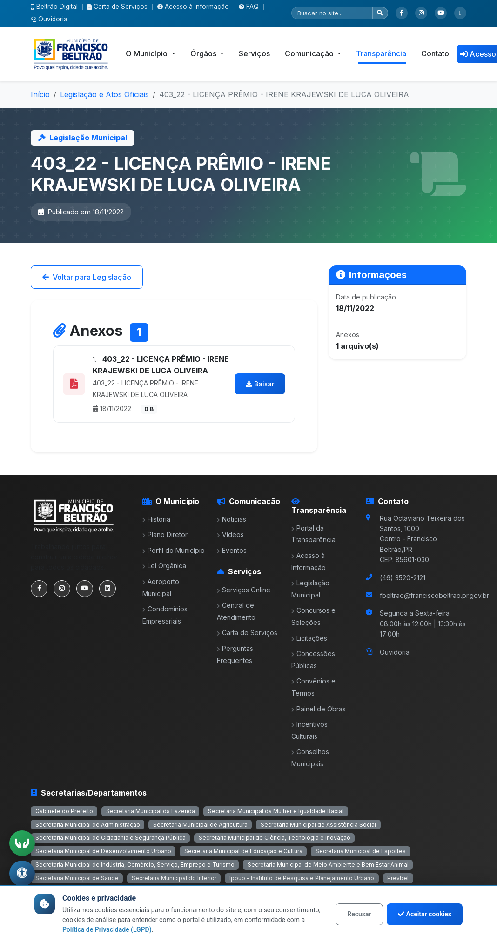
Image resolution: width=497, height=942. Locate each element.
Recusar (359, 914)
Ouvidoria (49, 19)
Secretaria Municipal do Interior (174, 878)
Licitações (309, 638)
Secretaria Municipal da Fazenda (150, 811)
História (156, 519)
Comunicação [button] (310, 53)
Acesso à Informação (193, 6)
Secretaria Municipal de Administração (87, 824)
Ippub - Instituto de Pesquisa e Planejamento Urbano (301, 878)
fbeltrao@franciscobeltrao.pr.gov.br (434, 595)
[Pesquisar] (332, 13)
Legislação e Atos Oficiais (104, 94)
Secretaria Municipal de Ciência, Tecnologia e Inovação (274, 837)
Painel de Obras (318, 709)
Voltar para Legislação (86, 277)
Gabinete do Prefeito (64, 811)
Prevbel (398, 878)
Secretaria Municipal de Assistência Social (318, 824)
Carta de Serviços (117, 6)
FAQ (249, 6)
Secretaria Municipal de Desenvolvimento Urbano (103, 851)
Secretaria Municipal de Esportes (361, 851)
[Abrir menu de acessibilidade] (22, 873)
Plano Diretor (165, 534)
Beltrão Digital (54, 6)
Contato (435, 53)
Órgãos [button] (204, 53)
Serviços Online (243, 590)
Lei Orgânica (164, 566)
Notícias (231, 519)
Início (40, 94)
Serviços (254, 53)
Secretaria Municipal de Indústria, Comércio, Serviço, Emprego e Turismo (135, 864)
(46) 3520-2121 (402, 578)
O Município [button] (147, 53)
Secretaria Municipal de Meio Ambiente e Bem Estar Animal (328, 864)
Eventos (232, 550)
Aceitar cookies (424, 914)
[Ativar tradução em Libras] (22, 842)
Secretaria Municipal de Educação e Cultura (243, 851)
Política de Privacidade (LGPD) (107, 929)
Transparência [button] (381, 53)
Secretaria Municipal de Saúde (77, 878)
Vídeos (230, 534)
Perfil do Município (173, 550)
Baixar (260, 384)
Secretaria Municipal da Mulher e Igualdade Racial (275, 811)
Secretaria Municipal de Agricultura (200, 824)
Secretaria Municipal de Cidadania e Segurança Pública (110, 837)
